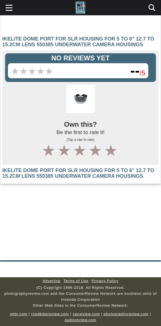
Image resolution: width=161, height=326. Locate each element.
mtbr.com (18, 314)
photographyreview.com (126, 314)
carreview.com (86, 314)
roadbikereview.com (50, 314)
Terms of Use (76, 281)
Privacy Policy (105, 281)
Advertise (52, 281)
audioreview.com (80, 320)
